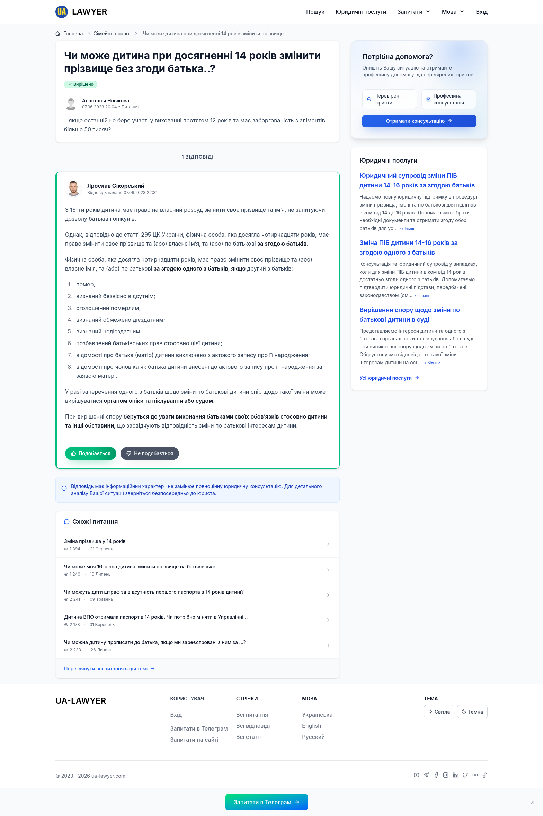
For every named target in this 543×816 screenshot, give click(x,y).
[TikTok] (485, 775)
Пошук (315, 11)
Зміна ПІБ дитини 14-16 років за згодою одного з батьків (408, 247)
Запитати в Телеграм (199, 728)
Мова (453, 11)
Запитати (414, 11)
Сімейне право (108, 33)
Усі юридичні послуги (389, 378)
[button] (266, 802)
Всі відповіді (253, 725)
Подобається (90, 453)
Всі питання (252, 714)
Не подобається (149, 453)
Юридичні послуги (361, 11)
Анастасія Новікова (105, 100)
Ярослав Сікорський (115, 185)
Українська (317, 714)
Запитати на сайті (194, 739)
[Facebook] (437, 775)
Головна (69, 33)
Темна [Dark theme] (472, 711)
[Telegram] (427, 775)
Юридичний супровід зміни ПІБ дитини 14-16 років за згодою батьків (417, 180)
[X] (466, 775)
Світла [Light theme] (439, 711)
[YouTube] (417, 775)
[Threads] (476, 775)
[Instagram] (446, 775)
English (311, 725)
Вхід (482, 11)
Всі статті (249, 736)
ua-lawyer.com (108, 776)
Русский (313, 736)
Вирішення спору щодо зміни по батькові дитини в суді (409, 314)
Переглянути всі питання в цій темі (109, 669)
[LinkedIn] (456, 775)
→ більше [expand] (407, 228)
